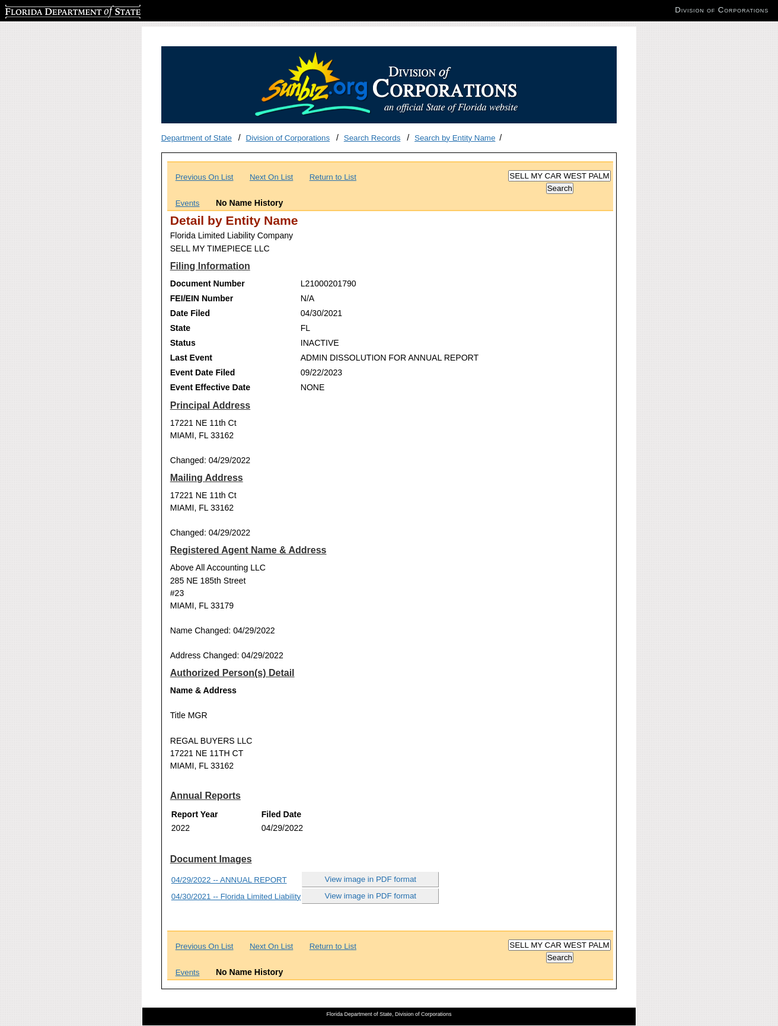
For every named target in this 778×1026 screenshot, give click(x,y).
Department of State (196, 137)
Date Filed (190, 313)
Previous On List (205, 177)
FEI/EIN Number (201, 298)
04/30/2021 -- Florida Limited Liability (236, 896)
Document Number (207, 283)
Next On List (271, 177)
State (180, 328)
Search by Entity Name (454, 137)
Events (188, 203)
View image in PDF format (371, 879)
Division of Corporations (288, 137)
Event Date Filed (202, 372)
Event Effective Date (210, 387)
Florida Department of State (53, 9)
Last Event (191, 357)
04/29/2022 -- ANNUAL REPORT (229, 879)
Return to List (333, 177)
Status (183, 343)
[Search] (559, 175)
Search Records (372, 137)
